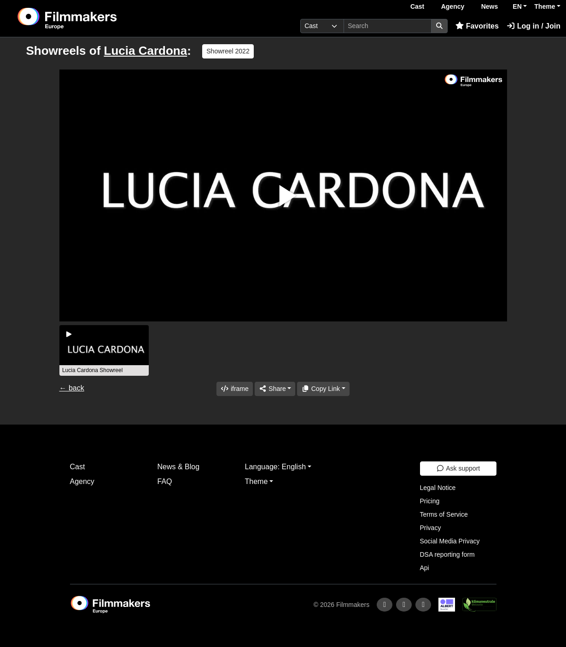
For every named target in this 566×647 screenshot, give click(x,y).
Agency (453, 6)
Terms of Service (444, 514)
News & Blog (179, 467)
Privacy (430, 527)
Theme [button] (544, 6)
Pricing (430, 501)
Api (424, 567)
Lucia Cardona (145, 51)
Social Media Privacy (450, 541)
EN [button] (517, 6)
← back (71, 388)
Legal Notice (438, 487)
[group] (104, 350)
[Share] (275, 389)
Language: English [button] (275, 467)
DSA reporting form (447, 554)
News (489, 6)
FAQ (165, 481)
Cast (417, 6)
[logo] (90, 18)
